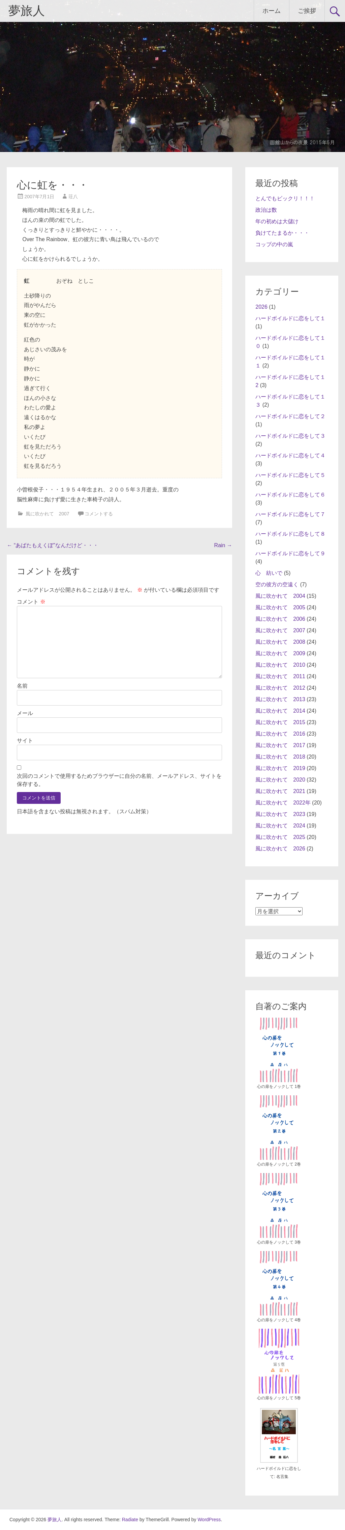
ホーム (271, 10)
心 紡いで (268, 573)
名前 (22, 686)
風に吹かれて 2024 (280, 825)
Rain (223, 545)
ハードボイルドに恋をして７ (290, 514)
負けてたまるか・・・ (282, 233)
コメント (31, 602)
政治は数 (266, 210)
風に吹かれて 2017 (280, 745)
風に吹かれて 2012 (280, 688)
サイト (25, 740)
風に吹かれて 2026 (280, 848)
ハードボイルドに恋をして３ (290, 436)
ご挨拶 (307, 10)
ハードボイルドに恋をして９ (290, 553)
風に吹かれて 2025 (280, 837)
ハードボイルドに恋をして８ (290, 534)
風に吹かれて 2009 (280, 653)
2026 (261, 307)
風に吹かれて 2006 (280, 619)
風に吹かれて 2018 (280, 757)
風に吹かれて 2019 (280, 768)
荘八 (73, 196)
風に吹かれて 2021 (280, 791)
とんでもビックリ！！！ (285, 198)
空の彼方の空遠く (277, 584)
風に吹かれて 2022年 (283, 803)
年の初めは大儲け (277, 221)
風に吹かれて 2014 (280, 711)
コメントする (99, 513)
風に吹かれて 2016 (280, 734)
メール (25, 713)
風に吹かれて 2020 (280, 780)
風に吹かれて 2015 (280, 722)
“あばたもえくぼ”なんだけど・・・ (52, 545)
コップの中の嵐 (274, 244)
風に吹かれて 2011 (280, 676)
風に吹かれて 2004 (280, 596)
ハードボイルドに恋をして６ (290, 495)
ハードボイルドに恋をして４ (290, 455)
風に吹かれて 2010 (280, 665)
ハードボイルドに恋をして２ (290, 416)
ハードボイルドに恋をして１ (290, 318)
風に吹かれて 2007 (47, 513)
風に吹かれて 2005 (280, 607)
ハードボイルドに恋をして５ (290, 475)
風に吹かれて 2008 (280, 642)
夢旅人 (26, 11)
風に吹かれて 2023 (280, 814)
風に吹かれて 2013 (280, 699)
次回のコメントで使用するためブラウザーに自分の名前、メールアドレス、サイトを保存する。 (119, 780)
